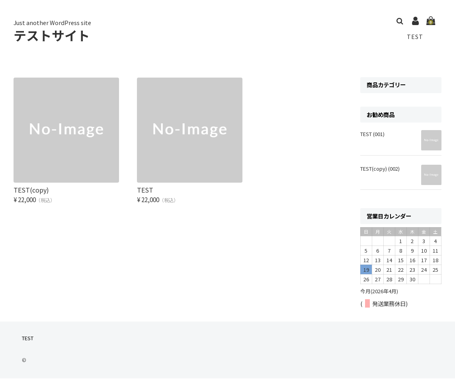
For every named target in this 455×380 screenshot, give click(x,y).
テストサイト (52, 36)
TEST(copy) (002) (380, 170)
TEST (415, 37)
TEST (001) (372, 135)
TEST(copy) (31, 183)
